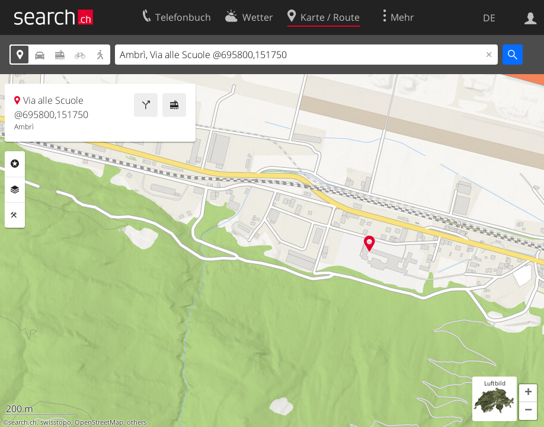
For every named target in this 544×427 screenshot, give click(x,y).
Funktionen (15, 215)
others (136, 422)
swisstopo (55, 422)
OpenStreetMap (99, 422)
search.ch (22, 422)
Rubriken (15, 163)
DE (489, 17)
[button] (528, 393)
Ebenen (15, 189)
